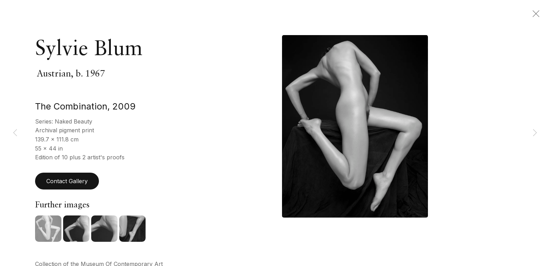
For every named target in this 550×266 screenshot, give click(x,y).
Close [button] (534, 16)
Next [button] (535, 133)
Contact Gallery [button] (67, 182)
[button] (48, 230)
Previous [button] (15, 133)
